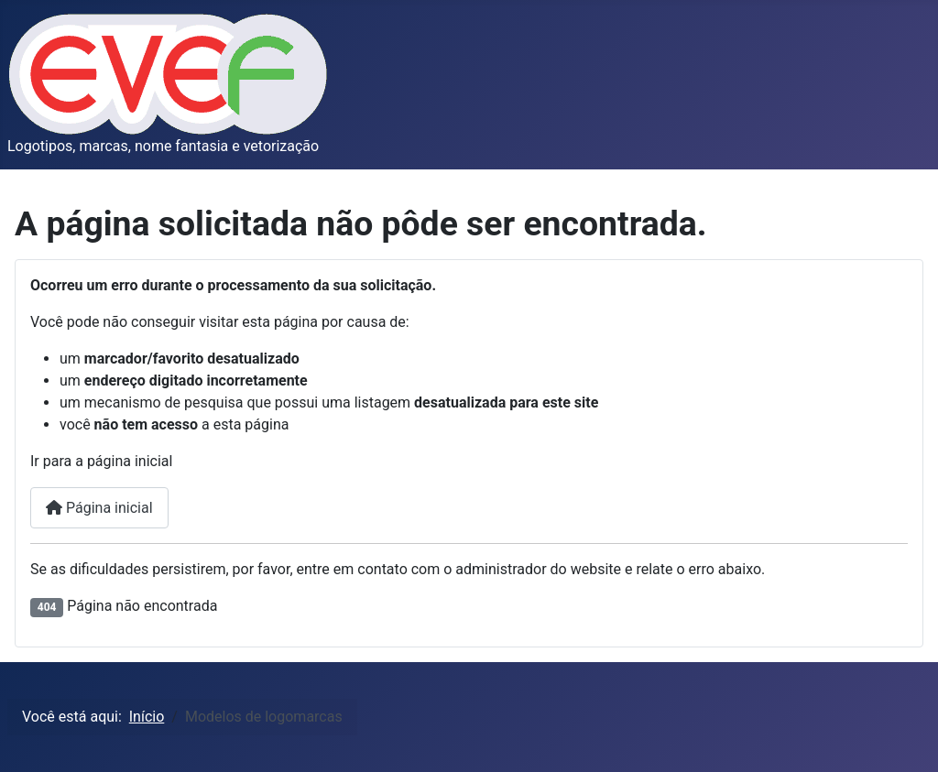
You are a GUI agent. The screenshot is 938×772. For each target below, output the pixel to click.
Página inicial (99, 507)
